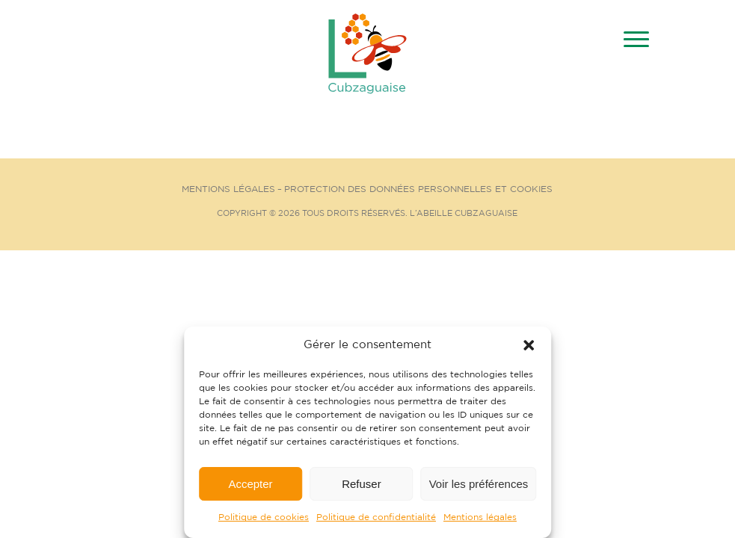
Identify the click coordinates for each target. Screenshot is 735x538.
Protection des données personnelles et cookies (418, 189)
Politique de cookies (263, 517)
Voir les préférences (479, 483)
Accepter (250, 483)
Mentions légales (480, 517)
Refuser (361, 483)
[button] (528, 345)
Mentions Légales (228, 189)
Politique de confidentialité (376, 517)
